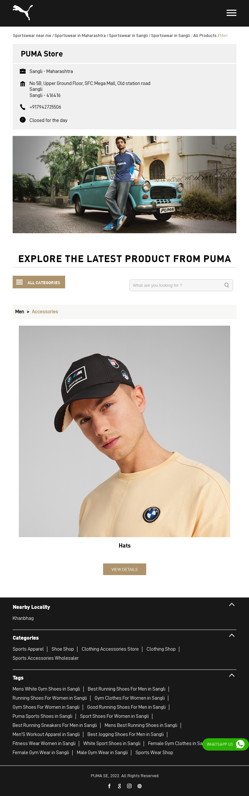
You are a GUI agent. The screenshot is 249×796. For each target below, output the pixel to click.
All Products (205, 35)
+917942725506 (45, 107)
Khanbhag (23, 618)
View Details (125, 569)
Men (19, 311)
